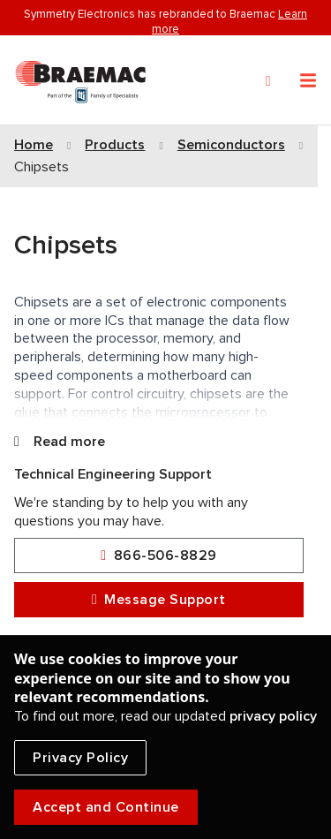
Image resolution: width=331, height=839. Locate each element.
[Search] (268, 81)
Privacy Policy (80, 758)
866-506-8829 (158, 556)
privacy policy (273, 716)
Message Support (159, 600)
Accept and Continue (106, 807)
